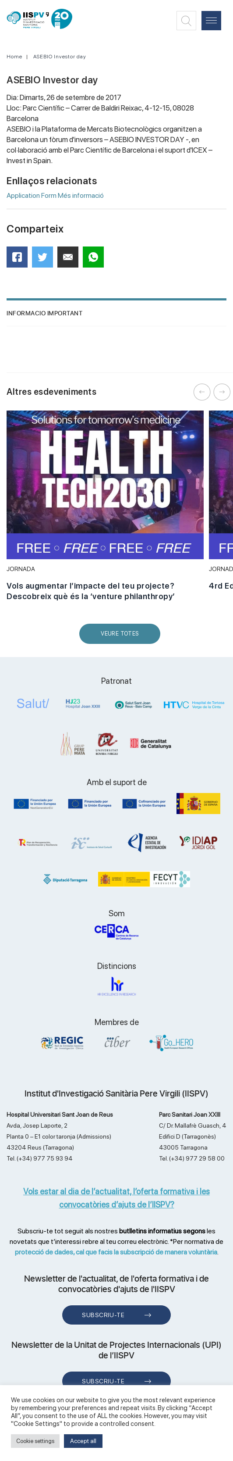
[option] (105, 511)
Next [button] (222, 392)
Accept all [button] (83, 1440)
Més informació (81, 195)
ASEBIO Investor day (59, 57)
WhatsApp (96, 260)
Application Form (31, 195)
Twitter (45, 260)
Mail (69, 261)
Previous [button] (202, 392)
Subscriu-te (103, 1314)
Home (14, 57)
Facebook (20, 260)
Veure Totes (122, 637)
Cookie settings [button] (35, 1441)
